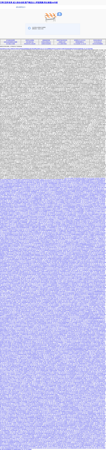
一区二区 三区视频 (94, 353)
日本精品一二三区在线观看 (9, 290)
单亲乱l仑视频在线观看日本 (94, 214)
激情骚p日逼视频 (23, 418)
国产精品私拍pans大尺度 (90, 309)
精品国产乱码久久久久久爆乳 (25, 337)
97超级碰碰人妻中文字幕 (28, 371)
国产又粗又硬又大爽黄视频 (38, 180)
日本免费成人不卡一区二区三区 (21, 241)
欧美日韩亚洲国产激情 (96, 262)
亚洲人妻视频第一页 (77, 221)
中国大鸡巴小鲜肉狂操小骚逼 (34, 281)
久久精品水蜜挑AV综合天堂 (19, 310)
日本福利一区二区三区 (100, 202)
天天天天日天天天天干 (83, 225)
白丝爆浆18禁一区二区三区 (52, 322)
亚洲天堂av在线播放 (30, 40)
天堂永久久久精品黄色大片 (52, 421)
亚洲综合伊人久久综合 (94, 347)
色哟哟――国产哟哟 (65, 313)
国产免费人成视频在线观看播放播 (23, 311)
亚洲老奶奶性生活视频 (11, 434)
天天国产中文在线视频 (57, 196)
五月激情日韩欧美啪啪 (15, 269)
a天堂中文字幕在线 (51, 222)
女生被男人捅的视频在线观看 (95, 270)
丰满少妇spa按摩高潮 (28, 237)
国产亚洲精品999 (68, 192)
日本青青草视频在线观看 (29, 246)
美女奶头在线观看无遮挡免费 (28, 254)
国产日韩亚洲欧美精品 (31, 301)
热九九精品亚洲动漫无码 (100, 335)
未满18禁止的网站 (8, 423)
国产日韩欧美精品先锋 (85, 253)
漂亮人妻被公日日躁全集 (59, 369)
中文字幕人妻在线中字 (63, 321)
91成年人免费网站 (96, 445)
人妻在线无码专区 (99, 354)
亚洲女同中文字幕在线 (35, 210)
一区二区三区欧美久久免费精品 (83, 341)
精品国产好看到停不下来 (91, 369)
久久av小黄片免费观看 (101, 196)
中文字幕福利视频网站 (61, 323)
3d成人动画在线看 (61, 239)
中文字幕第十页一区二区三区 (38, 350)
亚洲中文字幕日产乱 (93, 307)
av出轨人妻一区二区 (92, 263)
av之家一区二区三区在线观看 (53, 188)
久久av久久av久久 (99, 212)
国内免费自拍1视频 (35, 401)
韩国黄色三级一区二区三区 (42, 182)
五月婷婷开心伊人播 (34, 395)
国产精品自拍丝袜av (45, 265)
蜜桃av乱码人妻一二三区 (12, 194)
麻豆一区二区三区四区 (25, 382)
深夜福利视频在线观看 (26, 350)
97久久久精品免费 (41, 338)
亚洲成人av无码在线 (27, 349)
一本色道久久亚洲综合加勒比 (18, 423)
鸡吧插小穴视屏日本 (36, 202)
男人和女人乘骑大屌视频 (60, 390)
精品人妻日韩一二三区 (24, 303)
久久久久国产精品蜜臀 (29, 423)
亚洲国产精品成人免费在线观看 (55, 234)
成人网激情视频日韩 (95, 421)
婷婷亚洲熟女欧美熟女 (82, 327)
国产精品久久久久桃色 (80, 343)
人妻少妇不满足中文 (50, 334)
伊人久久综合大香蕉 (22, 319)
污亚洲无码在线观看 (83, 263)
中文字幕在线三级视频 (84, 182)
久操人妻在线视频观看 (9, 234)
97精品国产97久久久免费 (62, 385)
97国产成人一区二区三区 (50, 402)
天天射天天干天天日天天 (26, 437)
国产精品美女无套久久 (42, 262)
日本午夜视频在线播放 (6, 265)
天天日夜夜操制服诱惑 (60, 435)
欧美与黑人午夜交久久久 (58, 235)
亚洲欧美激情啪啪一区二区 (13, 211)
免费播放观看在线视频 (79, 219)
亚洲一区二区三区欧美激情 (24, 190)
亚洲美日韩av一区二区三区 (59, 373)
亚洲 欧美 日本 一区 (17, 294)
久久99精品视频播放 (26, 293)
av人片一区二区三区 (98, 411)
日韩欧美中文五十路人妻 (71, 203)
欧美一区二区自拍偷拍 (51, 231)
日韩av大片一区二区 (36, 235)
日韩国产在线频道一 (13, 302)
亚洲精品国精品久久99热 (75, 313)
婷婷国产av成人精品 (64, 199)
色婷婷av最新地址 (8, 342)
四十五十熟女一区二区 (43, 318)
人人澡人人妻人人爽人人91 (8, 196)
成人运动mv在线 (51, 179)
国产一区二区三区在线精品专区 (90, 319)
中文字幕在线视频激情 (90, 179)
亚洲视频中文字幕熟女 (11, 271)
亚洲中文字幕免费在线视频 (33, 358)
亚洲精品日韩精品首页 (54, 299)
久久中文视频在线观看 (61, 231)
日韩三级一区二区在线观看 (42, 183)
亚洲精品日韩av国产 (20, 414)
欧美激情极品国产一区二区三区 (94, 225)
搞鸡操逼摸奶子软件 (73, 362)
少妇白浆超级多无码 (77, 255)
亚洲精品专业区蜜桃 (42, 322)
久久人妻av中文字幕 (32, 249)
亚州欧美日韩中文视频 (18, 341)
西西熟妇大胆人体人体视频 (36, 293)
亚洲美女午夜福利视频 (101, 183)
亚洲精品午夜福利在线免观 (49, 398)
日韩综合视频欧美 (9, 287)
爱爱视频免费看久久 (80, 41)
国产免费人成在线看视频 (17, 343)
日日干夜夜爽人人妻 (86, 251)
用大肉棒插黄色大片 (99, 192)
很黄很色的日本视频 (80, 190)
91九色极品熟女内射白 (82, 303)
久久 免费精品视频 (33, 227)
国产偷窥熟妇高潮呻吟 (81, 216)
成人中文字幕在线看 (69, 373)
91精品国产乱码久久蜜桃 (79, 258)
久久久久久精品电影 (89, 295)
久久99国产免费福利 (12, 407)
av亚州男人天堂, (11, 225)
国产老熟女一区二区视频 (94, 422)
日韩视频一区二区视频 (70, 369)
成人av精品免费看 (32, 192)
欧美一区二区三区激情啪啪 (58, 202)
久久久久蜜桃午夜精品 (62, 43)
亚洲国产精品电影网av (80, 227)
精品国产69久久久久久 (47, 208)
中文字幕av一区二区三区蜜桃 (40, 363)
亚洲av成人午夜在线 (52, 444)
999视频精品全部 (92, 235)
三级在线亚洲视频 (5, 394)
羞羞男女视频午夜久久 (31, 182)
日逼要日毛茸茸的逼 (101, 367)
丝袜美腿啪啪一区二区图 (97, 198)
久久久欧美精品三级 (13, 242)
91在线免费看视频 (38, 415)
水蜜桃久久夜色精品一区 (43, 227)
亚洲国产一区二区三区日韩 (60, 254)
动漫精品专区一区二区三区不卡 (34, 242)
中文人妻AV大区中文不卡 (30, 218)
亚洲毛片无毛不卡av (57, 405)
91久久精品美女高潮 (78, 377)
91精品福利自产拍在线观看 (13, 221)
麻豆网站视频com (11, 419)
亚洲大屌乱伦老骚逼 (35, 179)
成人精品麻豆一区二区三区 (21, 299)
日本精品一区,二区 (5, 200)
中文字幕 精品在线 (98, 41)
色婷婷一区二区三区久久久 (25, 335)
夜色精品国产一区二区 (80, 202)
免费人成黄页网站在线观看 (70, 215)
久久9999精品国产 (92, 302)
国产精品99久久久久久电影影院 (48, 325)
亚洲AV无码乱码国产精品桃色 (40, 421)
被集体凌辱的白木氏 (56, 243)
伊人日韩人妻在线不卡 (55, 269)
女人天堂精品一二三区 (73, 218)
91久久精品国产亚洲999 (40, 246)
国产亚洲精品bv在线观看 (29, 315)
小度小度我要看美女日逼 (66, 269)
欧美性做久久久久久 (90, 385)
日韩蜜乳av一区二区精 (72, 358)
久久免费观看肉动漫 (34, 247)
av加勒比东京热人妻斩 (24, 200)
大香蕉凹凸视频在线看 (97, 191)
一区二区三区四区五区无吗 (80, 430)
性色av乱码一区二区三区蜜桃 (37, 311)
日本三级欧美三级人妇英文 (23, 361)
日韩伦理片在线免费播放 (88, 239)
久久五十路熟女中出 (63, 305)
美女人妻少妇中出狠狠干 (32, 359)
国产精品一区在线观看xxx (42, 366)
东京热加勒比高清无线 (91, 243)
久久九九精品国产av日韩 (15, 255)
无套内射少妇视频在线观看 (12, 273)
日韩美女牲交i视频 (7, 345)
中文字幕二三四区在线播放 (42, 184)
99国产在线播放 (3, 303)
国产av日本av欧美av (72, 229)
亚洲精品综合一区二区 (99, 346)
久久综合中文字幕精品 (95, 218)
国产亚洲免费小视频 (34, 226)
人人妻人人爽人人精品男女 (41, 446)
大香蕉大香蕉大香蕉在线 (47, 233)
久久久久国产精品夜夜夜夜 (49, 346)
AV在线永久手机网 (44, 303)
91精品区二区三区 (32, 206)
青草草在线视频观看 (41, 192)
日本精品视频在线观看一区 (76, 238)
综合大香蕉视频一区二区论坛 (17, 246)
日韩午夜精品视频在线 (94, 194)
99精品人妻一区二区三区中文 (22, 214)
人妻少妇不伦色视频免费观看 (84, 218)
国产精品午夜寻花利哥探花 (85, 262)
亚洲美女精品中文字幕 (20, 421)
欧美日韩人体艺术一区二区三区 (6, 425)
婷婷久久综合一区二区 (34, 263)
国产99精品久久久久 (90, 231)
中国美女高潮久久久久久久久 (6, 305)
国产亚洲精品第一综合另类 (33, 269)
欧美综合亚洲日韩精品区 (57, 274)
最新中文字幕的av (47, 195)
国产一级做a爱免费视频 (97, 247)
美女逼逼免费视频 (37, 243)
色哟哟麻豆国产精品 (101, 390)
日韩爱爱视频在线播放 (38, 387)
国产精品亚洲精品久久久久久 (96, 301)
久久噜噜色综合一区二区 (42, 223)
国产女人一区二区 (68, 434)
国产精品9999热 (63, 184)
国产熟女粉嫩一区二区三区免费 (47, 381)
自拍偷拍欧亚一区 (82, 184)
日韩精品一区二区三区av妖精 (17, 258)
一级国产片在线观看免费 (40, 389)
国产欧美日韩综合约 (94, 199)
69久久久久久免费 (51, 211)
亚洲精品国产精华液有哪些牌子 (6, 243)
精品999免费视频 (41, 226)
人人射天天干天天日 (52, 218)
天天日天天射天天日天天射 (94, 257)
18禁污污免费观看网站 (71, 230)
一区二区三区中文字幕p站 (82, 214)
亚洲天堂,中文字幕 (88, 219)
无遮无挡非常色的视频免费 (80, 293)
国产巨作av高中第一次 (58, 245)
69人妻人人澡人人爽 (4, 259)
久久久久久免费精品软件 (59, 219)
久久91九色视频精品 (55, 395)
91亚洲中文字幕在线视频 (70, 202)
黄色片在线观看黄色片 (89, 223)
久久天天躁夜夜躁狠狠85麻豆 (20, 182)
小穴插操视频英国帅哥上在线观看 (37, 386)
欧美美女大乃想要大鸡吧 (49, 254)
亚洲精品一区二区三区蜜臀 (21, 402)
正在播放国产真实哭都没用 (46, 274)
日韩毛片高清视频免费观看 (64, 326)
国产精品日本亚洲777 (38, 425)
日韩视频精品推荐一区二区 (43, 204)
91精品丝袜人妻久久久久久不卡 (64, 410)
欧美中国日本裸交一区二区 (69, 235)
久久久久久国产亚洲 (74, 195)
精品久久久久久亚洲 (45, 273)
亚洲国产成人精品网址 (26, 394)
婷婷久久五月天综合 (77, 394)
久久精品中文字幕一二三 (79, 386)
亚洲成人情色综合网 (100, 273)
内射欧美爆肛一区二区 (93, 237)
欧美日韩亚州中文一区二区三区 (51, 180)
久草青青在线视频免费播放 (33, 241)
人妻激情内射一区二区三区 (77, 269)
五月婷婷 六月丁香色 (90, 354)
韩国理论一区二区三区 (8, 397)
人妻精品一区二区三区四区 (60, 381)
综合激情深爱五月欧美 (92, 362)
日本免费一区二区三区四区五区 (32, 289)
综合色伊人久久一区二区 (84, 271)
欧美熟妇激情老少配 (23, 239)
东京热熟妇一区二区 (4, 314)
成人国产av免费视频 (47, 258)
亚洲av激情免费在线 (89, 286)
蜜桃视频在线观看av (80, 211)
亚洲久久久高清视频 (15, 399)
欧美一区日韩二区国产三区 (97, 409)
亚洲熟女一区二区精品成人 (69, 439)
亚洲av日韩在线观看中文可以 (49, 419)
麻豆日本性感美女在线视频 (95, 345)
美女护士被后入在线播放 (5, 370)
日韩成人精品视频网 (52, 261)
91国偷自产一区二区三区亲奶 (95, 215)
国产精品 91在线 (77, 222)
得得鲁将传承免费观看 (11, 402)
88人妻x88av (23, 431)
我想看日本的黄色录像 (10, 218)
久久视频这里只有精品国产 (37, 196)
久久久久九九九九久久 (74, 317)
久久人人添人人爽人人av (42, 286)
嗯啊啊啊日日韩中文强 (11, 289)
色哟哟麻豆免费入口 (55, 285)
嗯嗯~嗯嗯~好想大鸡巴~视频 (43, 249)
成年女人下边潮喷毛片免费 (64, 180)
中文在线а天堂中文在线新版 (31, 262)
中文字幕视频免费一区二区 (53, 212)
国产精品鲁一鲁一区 (12, 188)
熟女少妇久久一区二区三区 (97, 210)
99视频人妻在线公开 (65, 238)
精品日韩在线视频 (49, 397)
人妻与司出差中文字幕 (80, 330)
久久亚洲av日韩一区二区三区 (65, 247)
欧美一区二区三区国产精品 (39, 253)
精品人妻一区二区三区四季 (17, 390)
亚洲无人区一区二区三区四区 (15, 274)
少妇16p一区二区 (61, 327)
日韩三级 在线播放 (79, 191)
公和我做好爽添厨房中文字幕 (85, 429)
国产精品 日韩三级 (49, 338)
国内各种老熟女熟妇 (73, 225)
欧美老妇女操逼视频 (54, 426)
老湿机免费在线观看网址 (14, 259)
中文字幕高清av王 (59, 389)
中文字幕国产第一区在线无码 (15, 394)
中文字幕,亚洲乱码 (73, 249)
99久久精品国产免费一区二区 (75, 283)
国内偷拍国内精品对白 (37, 203)
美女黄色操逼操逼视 (78, 418)
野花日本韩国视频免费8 (36, 233)
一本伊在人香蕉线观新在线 (51, 226)
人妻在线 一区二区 (44, 179)
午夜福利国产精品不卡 (89, 425)
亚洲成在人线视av (5, 180)
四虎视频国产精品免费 (9, 318)
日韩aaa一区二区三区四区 (23, 430)
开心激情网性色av (85, 194)
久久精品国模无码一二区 (5, 202)
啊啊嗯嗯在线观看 (93, 297)
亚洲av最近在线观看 (77, 421)
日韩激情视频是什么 (53, 227)
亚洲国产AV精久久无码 (80, 385)
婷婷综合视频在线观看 (59, 434)
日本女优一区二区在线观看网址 (93, 355)
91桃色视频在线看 (12, 383)
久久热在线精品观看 (91, 303)
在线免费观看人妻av (59, 179)
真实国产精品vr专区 (14, 249)
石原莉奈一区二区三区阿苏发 (26, 180)
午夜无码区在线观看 (87, 337)
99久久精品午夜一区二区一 (29, 186)
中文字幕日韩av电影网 (62, 186)
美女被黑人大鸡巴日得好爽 (91, 184)
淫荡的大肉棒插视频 (36, 307)
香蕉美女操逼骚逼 (45, 242)
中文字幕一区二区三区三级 (38, 375)
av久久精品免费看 (80, 210)
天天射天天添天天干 (86, 238)
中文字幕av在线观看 (71, 254)
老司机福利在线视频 (15, 245)
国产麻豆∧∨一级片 (32, 257)
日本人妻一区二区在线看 (38, 245)
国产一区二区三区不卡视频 (38, 394)
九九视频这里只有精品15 (16, 179)
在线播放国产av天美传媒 (24, 226)
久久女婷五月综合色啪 (10, 362)
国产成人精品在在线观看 (46, 243)
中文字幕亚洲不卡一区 (90, 202)
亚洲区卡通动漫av (28, 196)
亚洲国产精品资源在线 (23, 273)
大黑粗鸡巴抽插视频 (19, 225)
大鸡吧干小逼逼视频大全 (20, 306)
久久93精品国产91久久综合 (53, 221)
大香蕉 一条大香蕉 (15, 370)
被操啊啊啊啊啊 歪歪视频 (50, 230)
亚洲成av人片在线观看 (89, 234)
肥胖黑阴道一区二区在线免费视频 (44, 301)
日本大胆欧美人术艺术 (45, 297)
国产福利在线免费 (22, 359)
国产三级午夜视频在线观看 (16, 202)
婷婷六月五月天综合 (35, 234)
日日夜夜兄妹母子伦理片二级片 (65, 212)
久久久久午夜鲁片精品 (39, 291)
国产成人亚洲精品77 (62, 270)
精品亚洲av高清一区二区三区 (31, 414)
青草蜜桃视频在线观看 (39, 255)
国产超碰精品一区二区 (20, 223)
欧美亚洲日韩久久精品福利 (29, 43)
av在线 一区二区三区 (42, 222)
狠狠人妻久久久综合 (80, 223)
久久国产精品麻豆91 (4, 184)
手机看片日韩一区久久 (82, 325)
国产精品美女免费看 (50, 434)
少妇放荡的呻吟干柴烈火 (82, 366)
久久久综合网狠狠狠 (80, 233)
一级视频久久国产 (62, 41)
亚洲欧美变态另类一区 (72, 261)
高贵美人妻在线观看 (11, 297)
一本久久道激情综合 (11, 374)
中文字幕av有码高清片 (49, 399)
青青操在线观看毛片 (65, 195)
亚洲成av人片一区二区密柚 (12, 226)
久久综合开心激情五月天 (73, 422)
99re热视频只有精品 (64, 263)
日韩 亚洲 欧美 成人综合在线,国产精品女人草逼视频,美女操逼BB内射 (29, 2)
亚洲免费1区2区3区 (93, 182)
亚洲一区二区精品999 (79, 290)
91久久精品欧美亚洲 (66, 204)
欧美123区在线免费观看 (23, 194)
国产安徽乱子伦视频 (10, 43)
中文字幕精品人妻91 (11, 414)
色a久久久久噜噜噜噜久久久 (77, 204)
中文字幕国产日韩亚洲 (59, 278)
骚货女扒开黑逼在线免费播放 (61, 423)
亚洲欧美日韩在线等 (48, 196)
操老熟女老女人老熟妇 (86, 419)
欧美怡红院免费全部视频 (24, 263)
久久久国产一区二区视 (22, 314)
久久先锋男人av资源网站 (12, 222)
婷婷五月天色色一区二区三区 (72, 390)
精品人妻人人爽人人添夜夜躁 (20, 301)
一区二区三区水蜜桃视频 (43, 250)
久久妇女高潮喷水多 (49, 310)
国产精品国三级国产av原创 (95, 222)
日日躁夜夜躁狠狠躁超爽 (91, 323)
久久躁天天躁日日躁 (48, 330)
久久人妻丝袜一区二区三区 (47, 377)
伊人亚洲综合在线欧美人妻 (90, 211)
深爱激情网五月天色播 (100, 285)
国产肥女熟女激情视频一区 (17, 295)
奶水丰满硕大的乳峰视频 (5, 293)
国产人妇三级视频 (20, 317)
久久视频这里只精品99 (90, 330)
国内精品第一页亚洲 (35, 274)
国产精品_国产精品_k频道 (98, 187)
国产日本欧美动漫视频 (99, 385)
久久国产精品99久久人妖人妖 (37, 337)
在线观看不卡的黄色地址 (76, 274)
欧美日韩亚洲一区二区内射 (83, 249)
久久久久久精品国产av (26, 198)
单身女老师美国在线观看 (74, 311)
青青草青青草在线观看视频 (35, 426)
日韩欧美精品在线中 (62, 182)
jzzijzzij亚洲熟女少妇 (28, 215)
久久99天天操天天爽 (36, 265)
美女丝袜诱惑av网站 (94, 315)
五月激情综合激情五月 (44, 190)
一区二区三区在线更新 (6, 285)
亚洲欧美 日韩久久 (39, 195)
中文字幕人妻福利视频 (61, 246)
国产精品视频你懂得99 (9, 257)
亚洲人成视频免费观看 (81, 363)
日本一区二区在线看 (88, 204)
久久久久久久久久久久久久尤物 (39, 215)
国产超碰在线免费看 (10, 40)
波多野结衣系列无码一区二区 (98, 274)
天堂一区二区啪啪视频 (66, 243)
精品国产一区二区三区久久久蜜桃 (85, 322)
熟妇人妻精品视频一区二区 (22, 271)
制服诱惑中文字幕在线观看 (15, 251)
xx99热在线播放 (100, 373)
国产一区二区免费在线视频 (47, 235)
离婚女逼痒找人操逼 (56, 238)
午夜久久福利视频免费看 (34, 271)
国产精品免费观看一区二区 (86, 188)
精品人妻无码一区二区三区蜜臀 (48, 445)
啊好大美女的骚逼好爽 (100, 282)
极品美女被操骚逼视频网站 (64, 322)
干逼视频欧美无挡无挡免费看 (48, 266)
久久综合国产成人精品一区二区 (27, 365)
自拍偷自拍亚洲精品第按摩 (59, 331)
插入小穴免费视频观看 (7, 315)
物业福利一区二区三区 (22, 358)
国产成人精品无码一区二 (40, 434)
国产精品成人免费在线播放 (5, 203)
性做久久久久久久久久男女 (93, 366)
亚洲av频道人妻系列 (67, 266)
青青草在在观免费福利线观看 (69, 206)
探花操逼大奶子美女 (23, 267)
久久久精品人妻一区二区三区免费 (41, 326)
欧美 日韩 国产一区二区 (92, 278)
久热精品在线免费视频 (97, 221)
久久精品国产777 (35, 294)
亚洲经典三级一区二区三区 (49, 403)
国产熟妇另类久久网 (70, 381)
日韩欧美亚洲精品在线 (64, 407)
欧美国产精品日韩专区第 (62, 40)
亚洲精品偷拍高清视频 (80, 179)
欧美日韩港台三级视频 (89, 393)
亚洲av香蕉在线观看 (71, 190)
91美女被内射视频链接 (21, 411)
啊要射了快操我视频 (95, 361)
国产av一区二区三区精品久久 (88, 192)
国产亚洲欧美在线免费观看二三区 (27, 259)
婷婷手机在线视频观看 (56, 415)
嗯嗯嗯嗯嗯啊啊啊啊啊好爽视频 (79, 349)
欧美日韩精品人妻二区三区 (10, 379)
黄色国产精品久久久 (8, 341)
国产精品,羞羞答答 (86, 226)
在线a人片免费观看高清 (49, 337)
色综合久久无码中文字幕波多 (90, 183)
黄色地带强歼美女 (33, 334)
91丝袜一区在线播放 (57, 386)
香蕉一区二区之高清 (51, 214)
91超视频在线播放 (31, 402)
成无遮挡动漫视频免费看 (71, 367)
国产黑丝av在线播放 (55, 199)
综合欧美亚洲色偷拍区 (81, 423)
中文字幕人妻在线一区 (53, 326)
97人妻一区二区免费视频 (53, 305)
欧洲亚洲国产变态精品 (31, 286)
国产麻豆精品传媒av (101, 278)
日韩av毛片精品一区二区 (59, 198)
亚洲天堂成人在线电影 (84, 289)
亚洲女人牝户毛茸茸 (55, 311)
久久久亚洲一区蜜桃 (73, 303)
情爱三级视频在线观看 (100, 254)
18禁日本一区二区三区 (20, 419)
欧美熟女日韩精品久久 (46, 41)
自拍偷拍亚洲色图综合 (76, 410)
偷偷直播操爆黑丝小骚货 (73, 207)
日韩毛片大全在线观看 (61, 309)
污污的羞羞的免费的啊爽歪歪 (38, 349)
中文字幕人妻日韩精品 (23, 281)
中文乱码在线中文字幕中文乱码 (68, 379)
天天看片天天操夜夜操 (15, 212)
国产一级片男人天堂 (30, 310)
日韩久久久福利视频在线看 (43, 299)
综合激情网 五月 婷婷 (60, 214)
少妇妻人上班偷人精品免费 (93, 325)
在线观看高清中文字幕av (87, 187)
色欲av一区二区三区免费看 (47, 202)
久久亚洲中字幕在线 (33, 347)
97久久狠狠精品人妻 (17, 270)
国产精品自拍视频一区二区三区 (89, 273)
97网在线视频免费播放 (53, 183)
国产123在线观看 (72, 208)
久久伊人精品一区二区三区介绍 (50, 387)
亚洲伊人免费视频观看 (22, 222)
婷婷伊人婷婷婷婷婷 (46, 293)
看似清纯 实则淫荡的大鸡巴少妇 (12, 239)
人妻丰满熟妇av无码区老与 (53, 303)
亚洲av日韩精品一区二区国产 (56, 281)
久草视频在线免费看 (12, 231)
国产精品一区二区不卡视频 (18, 253)
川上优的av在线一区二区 (79, 241)
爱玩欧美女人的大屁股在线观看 (73, 342)
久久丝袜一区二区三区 (33, 194)
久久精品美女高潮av (26, 270)
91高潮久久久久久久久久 (81, 186)
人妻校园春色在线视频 (71, 335)
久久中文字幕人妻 (77, 194)
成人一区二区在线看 (39, 238)
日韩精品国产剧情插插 (16, 365)
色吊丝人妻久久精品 (71, 186)
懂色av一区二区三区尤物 (69, 179)
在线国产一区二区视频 (94, 271)
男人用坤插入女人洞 (63, 216)
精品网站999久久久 (12, 199)
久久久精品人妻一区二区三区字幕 (43, 431)
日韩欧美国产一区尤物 (35, 270)
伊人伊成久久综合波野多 (90, 227)
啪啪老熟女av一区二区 (69, 393)
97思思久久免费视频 (71, 191)
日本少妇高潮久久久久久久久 (65, 277)
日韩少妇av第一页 (91, 254)
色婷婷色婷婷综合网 (60, 215)
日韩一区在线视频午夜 (70, 402)
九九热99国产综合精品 (40, 373)
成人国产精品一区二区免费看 (42, 327)
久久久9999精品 (25, 305)
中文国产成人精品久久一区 (11, 363)
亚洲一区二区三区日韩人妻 (86, 326)
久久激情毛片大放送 (13, 319)
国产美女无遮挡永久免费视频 (47, 341)
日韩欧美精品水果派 (5, 405)
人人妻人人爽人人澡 (71, 363)
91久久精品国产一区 (60, 295)
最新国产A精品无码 (49, 349)
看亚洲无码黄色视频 (5, 438)
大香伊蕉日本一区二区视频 (42, 261)
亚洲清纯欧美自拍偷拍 (57, 289)
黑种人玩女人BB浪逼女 (5, 281)
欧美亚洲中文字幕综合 (35, 282)
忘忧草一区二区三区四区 (84, 199)
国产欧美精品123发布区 (13, 210)
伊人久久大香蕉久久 (44, 409)
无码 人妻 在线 (52, 294)
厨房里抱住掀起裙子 (24, 221)
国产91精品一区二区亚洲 (70, 346)
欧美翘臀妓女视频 (65, 225)
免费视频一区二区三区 (60, 398)
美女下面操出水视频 (97, 299)
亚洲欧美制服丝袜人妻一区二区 (9, 311)
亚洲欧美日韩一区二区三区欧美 (23, 266)
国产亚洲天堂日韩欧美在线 (67, 194)
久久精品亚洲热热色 (66, 289)
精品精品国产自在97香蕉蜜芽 (7, 207)
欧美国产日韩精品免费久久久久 (78, 277)
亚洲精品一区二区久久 (4, 283)
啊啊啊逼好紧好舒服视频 (79, 196)
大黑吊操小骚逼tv (68, 438)
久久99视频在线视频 (40, 229)
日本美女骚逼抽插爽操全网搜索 (38, 295)
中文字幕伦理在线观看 (32, 219)
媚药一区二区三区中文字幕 (96, 253)
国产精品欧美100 (32, 184)
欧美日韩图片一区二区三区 (48, 198)
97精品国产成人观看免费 (43, 194)
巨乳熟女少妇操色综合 (80, 346)
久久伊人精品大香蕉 (42, 212)
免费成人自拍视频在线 (36, 437)
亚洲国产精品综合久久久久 (79, 295)
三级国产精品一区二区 (13, 369)
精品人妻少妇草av (11, 373)
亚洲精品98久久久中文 (73, 431)
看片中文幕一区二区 (57, 349)
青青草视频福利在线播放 (36, 198)
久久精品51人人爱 (55, 216)
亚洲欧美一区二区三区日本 (28, 238)
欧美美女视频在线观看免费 (93, 395)
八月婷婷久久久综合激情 (76, 301)
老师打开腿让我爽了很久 (98, 250)
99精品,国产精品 (16, 378)
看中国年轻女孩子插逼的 (48, 335)
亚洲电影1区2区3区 (8, 238)
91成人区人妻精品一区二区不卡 (6, 237)
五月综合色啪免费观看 (8, 215)
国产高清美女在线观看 (25, 191)
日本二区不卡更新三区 (17, 238)
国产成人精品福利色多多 (76, 306)
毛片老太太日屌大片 (35, 187)
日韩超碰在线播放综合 (17, 387)
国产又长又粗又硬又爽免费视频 (36, 405)
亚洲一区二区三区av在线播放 (10, 422)
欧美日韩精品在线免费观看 (48, 390)
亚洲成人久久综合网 (62, 257)
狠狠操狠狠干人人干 (62, 342)
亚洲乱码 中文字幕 (78, 405)
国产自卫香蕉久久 (58, 351)
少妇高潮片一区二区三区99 (55, 313)
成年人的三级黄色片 (24, 285)
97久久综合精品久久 (78, 281)
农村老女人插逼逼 (75, 243)
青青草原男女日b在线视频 (32, 204)
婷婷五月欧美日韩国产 (16, 203)
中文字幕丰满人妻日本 (33, 305)
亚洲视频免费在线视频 (49, 245)
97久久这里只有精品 (61, 282)
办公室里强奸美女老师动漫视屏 (65, 299)
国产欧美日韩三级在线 (99, 208)
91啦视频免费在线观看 (99, 234)
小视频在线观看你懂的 (97, 281)
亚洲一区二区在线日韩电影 (69, 375)
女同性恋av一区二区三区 (26, 294)
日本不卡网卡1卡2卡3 (76, 247)
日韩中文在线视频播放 (56, 361)
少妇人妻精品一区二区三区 (63, 362)
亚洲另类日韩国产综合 (59, 237)
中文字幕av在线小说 (62, 190)
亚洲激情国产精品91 (64, 414)
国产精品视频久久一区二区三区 (79, 242)
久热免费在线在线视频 (62, 261)
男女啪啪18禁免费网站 (33, 212)
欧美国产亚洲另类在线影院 (33, 409)
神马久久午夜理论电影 (43, 305)
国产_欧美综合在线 (55, 271)
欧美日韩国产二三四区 (15, 191)
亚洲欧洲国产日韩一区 (45, 307)
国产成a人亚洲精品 (27, 278)
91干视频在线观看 (60, 267)
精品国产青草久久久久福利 (22, 409)
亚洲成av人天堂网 (62, 233)
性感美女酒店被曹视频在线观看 (22, 227)
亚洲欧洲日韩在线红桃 (89, 444)
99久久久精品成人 (30, 425)
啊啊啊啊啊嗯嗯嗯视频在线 (87, 245)
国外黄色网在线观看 (43, 333)
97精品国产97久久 (90, 242)
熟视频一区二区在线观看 (29, 258)
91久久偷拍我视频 (85, 314)
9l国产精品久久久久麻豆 (27, 398)
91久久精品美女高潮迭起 (90, 196)
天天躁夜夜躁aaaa (5, 309)
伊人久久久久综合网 (98, 223)
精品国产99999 (14, 429)
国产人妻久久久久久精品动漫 (42, 186)
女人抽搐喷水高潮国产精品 (45, 271)
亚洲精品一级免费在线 (91, 267)
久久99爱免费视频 (91, 195)
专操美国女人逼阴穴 (44, 294)
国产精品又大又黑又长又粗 (64, 279)
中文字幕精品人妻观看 (90, 229)
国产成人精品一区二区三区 (98, 188)
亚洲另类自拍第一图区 (18, 278)
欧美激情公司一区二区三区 (79, 40)
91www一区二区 (69, 239)
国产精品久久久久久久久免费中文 (16, 338)
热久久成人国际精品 (101, 200)
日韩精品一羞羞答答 (75, 289)
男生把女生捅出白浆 (97, 40)
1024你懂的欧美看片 (53, 190)
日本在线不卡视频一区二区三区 (88, 285)
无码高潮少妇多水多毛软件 (63, 302)
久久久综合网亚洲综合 (77, 441)
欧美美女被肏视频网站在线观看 (10, 41)
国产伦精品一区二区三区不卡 (28, 291)
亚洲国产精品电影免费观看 (67, 307)
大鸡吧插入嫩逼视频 (15, 347)
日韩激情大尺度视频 (13, 314)
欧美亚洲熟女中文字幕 (49, 375)
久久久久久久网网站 (37, 277)
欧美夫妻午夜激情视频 (82, 339)
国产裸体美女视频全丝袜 (37, 343)
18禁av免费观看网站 (57, 357)
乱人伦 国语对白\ (34, 329)
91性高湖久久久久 (73, 414)
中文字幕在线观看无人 (43, 374)
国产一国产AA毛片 (12, 266)
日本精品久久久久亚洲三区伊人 (59, 371)
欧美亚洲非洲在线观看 (26, 274)
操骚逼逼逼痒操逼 (46, 40)
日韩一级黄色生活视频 (91, 186)
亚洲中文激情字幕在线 (76, 245)
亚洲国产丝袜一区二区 (23, 242)
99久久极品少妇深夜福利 (45, 378)
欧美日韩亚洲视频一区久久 (7, 277)
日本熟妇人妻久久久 (71, 270)
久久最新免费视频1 (80, 208)
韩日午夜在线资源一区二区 (93, 339)
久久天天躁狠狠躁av (63, 395)
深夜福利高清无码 (69, 222)
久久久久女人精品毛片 (71, 355)
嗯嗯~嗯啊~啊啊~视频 (31, 366)
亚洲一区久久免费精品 (91, 203)
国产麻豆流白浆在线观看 (73, 391)
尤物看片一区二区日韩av (78, 239)
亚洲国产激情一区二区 (89, 208)
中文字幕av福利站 (54, 314)
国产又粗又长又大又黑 (25, 313)
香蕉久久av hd (93, 180)
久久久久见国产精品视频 (45, 441)
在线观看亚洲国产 (68, 198)
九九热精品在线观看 (90, 346)
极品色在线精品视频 (7, 233)
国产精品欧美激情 (8, 206)
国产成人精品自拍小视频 (30, 427)
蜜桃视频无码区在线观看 (62, 429)
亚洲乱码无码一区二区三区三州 (17, 229)
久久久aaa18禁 (47, 306)
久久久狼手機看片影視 (61, 230)
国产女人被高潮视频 (22, 429)
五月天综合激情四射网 (52, 283)
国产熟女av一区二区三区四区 (20, 204)
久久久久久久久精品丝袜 (50, 422)
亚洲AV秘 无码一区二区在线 (18, 195)
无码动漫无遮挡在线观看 (54, 251)
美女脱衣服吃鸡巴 (5, 242)
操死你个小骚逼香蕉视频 (38, 398)
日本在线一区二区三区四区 (75, 251)
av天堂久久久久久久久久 (48, 191)
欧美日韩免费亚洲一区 (88, 381)
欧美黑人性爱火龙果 (5, 353)
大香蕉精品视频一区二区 (63, 370)
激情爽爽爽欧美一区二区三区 (37, 191)
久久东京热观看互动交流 (71, 214)
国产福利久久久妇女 (53, 327)
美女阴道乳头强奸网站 (76, 250)
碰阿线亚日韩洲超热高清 (86, 247)
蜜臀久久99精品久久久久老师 (87, 410)
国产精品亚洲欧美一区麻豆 (18, 367)
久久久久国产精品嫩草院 (54, 287)
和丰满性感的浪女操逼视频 (14, 279)
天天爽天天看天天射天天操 (27, 331)
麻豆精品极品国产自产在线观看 (55, 250)
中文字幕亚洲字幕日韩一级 (68, 196)
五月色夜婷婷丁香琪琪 (73, 199)
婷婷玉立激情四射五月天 (43, 329)
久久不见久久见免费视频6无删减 (35, 199)
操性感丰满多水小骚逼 (31, 323)
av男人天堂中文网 (72, 216)
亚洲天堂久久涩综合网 (69, 200)
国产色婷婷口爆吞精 (4, 274)
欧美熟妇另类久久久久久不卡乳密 (22, 325)
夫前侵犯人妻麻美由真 (40, 369)
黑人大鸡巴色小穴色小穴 (62, 366)
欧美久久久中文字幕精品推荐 (55, 194)
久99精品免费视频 (14, 281)
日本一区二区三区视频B (26, 449)
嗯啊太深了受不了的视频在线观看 (22, 413)
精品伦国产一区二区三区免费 (59, 203)
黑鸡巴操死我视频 (40, 321)
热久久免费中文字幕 (68, 298)
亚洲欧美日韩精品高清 (83, 391)
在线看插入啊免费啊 (51, 215)
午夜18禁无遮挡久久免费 (78, 178)
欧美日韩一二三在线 (44, 270)
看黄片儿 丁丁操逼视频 (35, 378)
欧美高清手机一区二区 (28, 243)
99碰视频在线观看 (82, 243)
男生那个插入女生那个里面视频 (36, 361)
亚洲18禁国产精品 (30, 41)
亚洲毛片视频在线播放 (89, 386)
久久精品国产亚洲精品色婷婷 (82, 215)
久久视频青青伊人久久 (75, 259)
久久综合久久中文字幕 (75, 318)
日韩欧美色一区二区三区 (16, 331)
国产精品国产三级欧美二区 (92, 430)
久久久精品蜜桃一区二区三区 (80, 43)
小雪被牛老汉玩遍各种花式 (62, 218)
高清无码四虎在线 (20, 188)
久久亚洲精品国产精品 (55, 273)
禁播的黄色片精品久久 (4, 255)
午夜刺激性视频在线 (7, 398)
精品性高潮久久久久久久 (67, 297)
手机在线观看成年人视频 (87, 198)
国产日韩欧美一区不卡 (9, 261)
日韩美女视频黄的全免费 (99, 266)
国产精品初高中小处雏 (73, 263)
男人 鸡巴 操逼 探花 (43, 214)
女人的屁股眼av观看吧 (6, 246)
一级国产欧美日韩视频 (32, 222)
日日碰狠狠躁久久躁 (9, 298)
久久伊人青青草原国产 (27, 381)
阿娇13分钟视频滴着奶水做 (17, 326)
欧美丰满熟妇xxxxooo (29, 207)
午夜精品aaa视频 (30, 379)
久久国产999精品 (76, 299)
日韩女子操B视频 (85, 297)
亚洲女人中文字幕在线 (60, 350)
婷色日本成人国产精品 (88, 377)
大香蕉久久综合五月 (69, 219)
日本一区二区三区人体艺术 (50, 229)
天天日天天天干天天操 (89, 291)
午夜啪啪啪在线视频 (85, 180)
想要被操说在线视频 (81, 231)
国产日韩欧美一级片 (85, 222)
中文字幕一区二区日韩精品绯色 (82, 230)
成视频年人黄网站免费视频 (93, 357)
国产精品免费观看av (59, 334)
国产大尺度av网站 (25, 251)
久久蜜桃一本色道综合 (11, 286)
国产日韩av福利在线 (73, 339)
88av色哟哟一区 (54, 301)
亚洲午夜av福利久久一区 (14, 275)
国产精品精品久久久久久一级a (60, 397)
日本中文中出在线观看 (33, 211)
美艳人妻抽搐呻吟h (86, 255)
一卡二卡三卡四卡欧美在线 (73, 429)
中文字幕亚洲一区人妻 (19, 196)
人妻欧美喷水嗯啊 (14, 190)
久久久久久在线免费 (79, 381)
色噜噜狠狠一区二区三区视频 (86, 299)
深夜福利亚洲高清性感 (99, 444)
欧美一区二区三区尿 (8, 327)
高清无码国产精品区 (77, 187)
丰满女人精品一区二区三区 (80, 365)
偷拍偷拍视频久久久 (58, 206)
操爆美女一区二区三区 (34, 407)
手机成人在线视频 (23, 250)
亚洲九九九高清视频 (49, 290)
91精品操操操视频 (94, 255)
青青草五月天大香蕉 (47, 275)
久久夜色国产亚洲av (79, 433)
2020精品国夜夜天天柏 (46, 339)
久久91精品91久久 (83, 311)
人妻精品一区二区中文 (33, 221)
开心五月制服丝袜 (88, 210)
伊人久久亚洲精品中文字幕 (53, 184)
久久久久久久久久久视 (81, 203)
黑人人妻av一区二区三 (6, 429)
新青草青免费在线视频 (57, 259)
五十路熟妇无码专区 (54, 277)
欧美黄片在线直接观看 (81, 282)
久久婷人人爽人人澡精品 (15, 431)
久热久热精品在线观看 (6, 179)
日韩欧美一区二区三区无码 (69, 389)
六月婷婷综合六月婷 (29, 403)
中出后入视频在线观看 (35, 313)
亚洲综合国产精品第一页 (53, 247)
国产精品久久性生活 (100, 303)
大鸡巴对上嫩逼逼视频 (14, 200)
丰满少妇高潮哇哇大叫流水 (22, 231)
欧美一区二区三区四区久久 (11, 216)
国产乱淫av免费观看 (6, 229)
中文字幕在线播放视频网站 (58, 192)
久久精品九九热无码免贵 (88, 407)
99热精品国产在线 (29, 363)
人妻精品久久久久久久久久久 (26, 245)
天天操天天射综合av (25, 385)
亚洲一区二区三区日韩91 (80, 389)
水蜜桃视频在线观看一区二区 (39, 397)
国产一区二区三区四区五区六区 (21, 257)
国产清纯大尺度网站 (47, 415)
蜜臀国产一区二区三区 (90, 350)
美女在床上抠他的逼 (17, 350)
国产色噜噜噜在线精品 (16, 449)
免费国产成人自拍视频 (26, 377)
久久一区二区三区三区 (54, 249)
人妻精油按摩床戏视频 (61, 374)
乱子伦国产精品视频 (35, 190)
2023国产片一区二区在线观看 (69, 343)
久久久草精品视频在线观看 (9, 186)
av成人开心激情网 (81, 354)
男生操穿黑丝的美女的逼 (38, 317)
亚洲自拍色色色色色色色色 (81, 254)
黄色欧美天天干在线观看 (45, 319)
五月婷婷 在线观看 (11, 413)
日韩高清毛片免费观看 (70, 290)
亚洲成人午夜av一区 (6, 381)
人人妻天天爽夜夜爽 (99, 246)
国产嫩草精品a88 (76, 294)
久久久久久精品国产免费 (16, 293)
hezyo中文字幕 (65, 339)
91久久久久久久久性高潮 (50, 267)
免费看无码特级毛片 (58, 399)
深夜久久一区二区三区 (55, 407)
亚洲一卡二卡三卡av (64, 303)
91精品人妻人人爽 (101, 442)
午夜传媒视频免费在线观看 (12, 417)
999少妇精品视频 (85, 283)
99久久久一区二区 (18, 208)
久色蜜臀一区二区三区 (87, 378)
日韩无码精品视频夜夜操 (67, 310)
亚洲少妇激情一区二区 (9, 375)
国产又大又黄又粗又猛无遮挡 (35, 273)
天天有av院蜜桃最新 (68, 187)
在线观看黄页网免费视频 (14, 441)
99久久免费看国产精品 (70, 223)
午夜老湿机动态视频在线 (99, 190)
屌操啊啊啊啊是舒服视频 (83, 257)
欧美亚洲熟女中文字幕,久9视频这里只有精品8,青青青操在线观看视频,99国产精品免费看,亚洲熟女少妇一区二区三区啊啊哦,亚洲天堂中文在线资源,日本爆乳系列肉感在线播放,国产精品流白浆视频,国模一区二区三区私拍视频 (46, 48)
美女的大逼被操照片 (50, 369)
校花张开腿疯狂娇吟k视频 (36, 335)
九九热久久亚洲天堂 (52, 186)
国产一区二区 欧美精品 (35, 382)
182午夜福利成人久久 (52, 410)
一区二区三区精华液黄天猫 (49, 423)
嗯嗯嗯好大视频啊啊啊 (49, 237)
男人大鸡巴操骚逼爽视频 (67, 349)
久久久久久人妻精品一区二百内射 (66, 241)
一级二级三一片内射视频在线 (82, 270)
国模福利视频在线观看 (14, 351)
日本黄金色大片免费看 (60, 294)
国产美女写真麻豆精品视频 (48, 343)
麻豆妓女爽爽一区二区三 (34, 430)
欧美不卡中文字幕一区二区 (41, 218)
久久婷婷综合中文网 (11, 323)
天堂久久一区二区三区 (41, 206)
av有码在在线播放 (53, 282)
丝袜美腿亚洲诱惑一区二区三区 (44, 216)
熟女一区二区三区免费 (31, 183)
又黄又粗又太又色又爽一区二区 (6, 182)
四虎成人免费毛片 (55, 241)
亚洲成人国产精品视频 (72, 417)
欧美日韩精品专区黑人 (73, 302)
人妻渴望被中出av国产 (65, 319)
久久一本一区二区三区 (55, 414)
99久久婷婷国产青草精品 (67, 242)
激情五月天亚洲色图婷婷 (20, 290)
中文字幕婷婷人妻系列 (71, 309)
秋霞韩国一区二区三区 (26, 342)
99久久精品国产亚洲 (91, 282)
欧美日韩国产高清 (79, 206)
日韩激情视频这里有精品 (68, 258)
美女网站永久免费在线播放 (55, 411)
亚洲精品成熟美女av (81, 246)
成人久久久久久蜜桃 (69, 178)
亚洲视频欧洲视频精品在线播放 (77, 234)
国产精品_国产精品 (27, 234)
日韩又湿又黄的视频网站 (97, 43)
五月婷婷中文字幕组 (42, 219)
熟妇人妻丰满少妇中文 (71, 315)
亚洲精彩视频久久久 (64, 311)
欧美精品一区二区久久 (14, 439)
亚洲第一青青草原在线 (79, 359)
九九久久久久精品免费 (62, 286)
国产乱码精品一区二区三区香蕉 (65, 253)
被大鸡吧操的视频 (90, 293)
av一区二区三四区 (24, 212)
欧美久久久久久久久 (69, 418)
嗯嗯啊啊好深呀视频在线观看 (67, 411)
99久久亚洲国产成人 (44, 313)
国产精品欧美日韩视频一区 (24, 210)
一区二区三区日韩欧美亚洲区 (74, 188)
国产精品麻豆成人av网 (70, 330)
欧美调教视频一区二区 (59, 187)
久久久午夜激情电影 (86, 421)
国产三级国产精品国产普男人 (52, 253)
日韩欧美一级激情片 (63, 188)
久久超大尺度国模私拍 (50, 389)
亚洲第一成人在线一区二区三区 (57, 298)
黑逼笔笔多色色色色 (26, 179)
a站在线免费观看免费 (100, 180)
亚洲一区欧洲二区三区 (9, 208)
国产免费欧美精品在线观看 (78, 310)
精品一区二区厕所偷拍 (11, 227)
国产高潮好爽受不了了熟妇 (18, 315)
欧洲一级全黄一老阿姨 (65, 251)
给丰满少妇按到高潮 (49, 278)
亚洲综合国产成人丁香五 (25, 329)
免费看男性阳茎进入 (54, 306)
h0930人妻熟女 (55, 233)
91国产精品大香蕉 (32, 351)
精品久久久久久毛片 (53, 329)
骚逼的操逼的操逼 (76, 253)
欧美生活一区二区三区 (56, 195)
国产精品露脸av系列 (5, 269)
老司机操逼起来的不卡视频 (88, 415)
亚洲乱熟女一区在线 (34, 385)
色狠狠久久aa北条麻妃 (6, 334)
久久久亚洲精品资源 (24, 441)
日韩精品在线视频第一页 (95, 329)
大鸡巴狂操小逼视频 (92, 367)
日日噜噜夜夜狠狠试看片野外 (60, 191)
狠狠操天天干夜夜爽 (69, 331)
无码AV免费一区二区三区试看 (77, 319)
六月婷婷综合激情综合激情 (14, 386)
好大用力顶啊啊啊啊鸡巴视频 (87, 313)
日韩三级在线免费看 (24, 184)
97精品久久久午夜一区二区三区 (75, 273)
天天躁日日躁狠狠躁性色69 (35, 266)
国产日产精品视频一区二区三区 (26, 275)
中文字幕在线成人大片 (33, 214)
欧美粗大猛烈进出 (60, 438)
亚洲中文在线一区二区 (25, 279)
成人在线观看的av (87, 361)
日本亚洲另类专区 (85, 301)
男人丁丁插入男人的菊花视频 (25, 353)
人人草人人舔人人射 (7, 291)
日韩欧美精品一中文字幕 (60, 222)
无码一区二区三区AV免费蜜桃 (29, 230)
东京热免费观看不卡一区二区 (22, 192)
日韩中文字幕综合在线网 (6, 367)
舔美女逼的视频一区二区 (29, 195)
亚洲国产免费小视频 (60, 346)
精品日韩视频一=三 (39, 225)
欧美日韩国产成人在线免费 (11, 346)
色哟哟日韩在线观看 (17, 305)
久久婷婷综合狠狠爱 (91, 338)
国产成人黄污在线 (69, 294)
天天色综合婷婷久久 (14, 263)
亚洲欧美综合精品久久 (22, 406)
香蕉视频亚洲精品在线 (10, 306)
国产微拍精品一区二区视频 (58, 275)
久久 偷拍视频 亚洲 (88, 191)
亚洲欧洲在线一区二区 (39, 254)
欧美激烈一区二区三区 (64, 354)
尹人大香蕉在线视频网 (74, 353)
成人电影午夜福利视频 (48, 225)
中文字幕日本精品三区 (72, 286)
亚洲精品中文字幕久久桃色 (64, 314)
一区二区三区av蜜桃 (47, 259)
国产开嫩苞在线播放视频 (23, 216)
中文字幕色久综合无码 (34, 370)
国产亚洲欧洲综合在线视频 (86, 318)
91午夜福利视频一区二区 (90, 277)
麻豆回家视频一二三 (97, 377)
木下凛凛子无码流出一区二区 (88, 403)
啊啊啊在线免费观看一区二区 (10, 187)
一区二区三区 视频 (40, 290)
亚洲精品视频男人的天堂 (56, 293)
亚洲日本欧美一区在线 (85, 259)
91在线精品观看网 (53, 265)
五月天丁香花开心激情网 (69, 278)
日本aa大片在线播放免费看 (64, 318)
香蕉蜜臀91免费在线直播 (84, 422)
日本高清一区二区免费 (58, 375)
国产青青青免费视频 (64, 262)
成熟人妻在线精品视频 (81, 335)
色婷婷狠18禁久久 (88, 359)
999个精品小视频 (17, 254)
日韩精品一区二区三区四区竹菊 (38, 278)
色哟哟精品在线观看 (7, 195)
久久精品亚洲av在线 (18, 298)
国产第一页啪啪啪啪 (51, 347)
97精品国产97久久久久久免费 (79, 298)
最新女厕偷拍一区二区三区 (59, 290)
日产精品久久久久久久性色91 (23, 407)
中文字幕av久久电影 (17, 287)
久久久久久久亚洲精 (42, 283)
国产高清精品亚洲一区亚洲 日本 (19, 183)
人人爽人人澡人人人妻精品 (89, 212)
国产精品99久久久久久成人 (57, 210)
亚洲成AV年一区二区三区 (72, 184)
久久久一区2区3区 (102, 358)
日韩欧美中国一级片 (66, 250)
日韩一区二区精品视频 (30, 355)
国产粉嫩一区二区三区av (99, 410)
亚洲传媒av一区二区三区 (37, 298)
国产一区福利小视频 (100, 311)
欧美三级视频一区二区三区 (56, 297)
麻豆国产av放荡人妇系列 (14, 184)
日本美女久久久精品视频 (14, 180)
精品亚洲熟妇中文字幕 (52, 182)
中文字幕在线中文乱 (24, 211)
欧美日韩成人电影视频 (40, 230)
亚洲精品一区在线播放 (33, 231)
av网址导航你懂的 (10, 254)
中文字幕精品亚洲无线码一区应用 (92, 374)
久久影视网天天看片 (90, 365)
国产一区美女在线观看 (18, 339)
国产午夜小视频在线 (45, 281)
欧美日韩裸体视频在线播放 (87, 287)
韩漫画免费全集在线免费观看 (6, 198)
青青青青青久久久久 (10, 219)
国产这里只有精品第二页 (75, 314)
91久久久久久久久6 (101, 399)
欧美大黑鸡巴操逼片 (89, 190)
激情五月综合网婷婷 (45, 353)
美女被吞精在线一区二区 (30, 188)
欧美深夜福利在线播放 (80, 387)
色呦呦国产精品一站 (36, 353)
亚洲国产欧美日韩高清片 (21, 322)
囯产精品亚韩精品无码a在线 (71, 327)
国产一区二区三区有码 (34, 303)
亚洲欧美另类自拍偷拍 (7, 418)
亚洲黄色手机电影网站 (46, 43)
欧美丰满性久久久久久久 (76, 287)
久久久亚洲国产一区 (94, 289)
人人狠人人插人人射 (46, 199)
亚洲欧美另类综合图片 (95, 251)
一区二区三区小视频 (79, 445)
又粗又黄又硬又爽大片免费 (97, 331)
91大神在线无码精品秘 (17, 291)
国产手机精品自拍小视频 (33, 239)
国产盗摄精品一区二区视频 (17, 357)
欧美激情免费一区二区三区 (5, 427)
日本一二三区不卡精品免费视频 (23, 187)
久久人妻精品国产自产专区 (90, 290)
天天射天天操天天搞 (18, 375)
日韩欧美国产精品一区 (87, 274)
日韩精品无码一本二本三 (62, 207)
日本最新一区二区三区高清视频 (85, 207)
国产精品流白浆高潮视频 (15, 283)
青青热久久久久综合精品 (31, 261)
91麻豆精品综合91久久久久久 (42, 410)
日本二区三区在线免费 (36, 377)
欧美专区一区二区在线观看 (90, 200)
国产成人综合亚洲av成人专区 (61, 325)
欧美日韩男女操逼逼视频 (51, 385)
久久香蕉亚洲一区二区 (99, 386)
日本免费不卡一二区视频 (62, 229)
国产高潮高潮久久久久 (37, 208)
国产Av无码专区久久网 (87, 434)
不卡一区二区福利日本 (64, 249)
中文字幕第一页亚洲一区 (27, 203)
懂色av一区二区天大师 (43, 247)
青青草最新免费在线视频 (75, 180)
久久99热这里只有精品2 (77, 192)
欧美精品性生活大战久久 (58, 341)
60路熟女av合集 (42, 200)
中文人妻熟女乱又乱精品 (41, 188)
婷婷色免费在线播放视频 (93, 321)
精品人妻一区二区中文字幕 (46, 439)
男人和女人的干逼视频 (62, 417)
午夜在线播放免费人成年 (5, 212)
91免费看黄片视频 (25, 334)
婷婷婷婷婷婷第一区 (88, 265)
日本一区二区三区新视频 (15, 382)
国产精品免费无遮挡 (11, 409)
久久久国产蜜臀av (57, 225)
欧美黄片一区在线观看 (90, 439)
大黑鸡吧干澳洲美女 (4, 279)
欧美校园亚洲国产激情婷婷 (40, 207)
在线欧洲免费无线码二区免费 (46, 289)
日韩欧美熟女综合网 (24, 333)
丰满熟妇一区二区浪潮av (18, 215)
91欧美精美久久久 (12, 214)
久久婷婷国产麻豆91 (50, 200)
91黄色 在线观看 (10, 241)
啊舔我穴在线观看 (56, 208)
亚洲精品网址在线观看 (83, 317)
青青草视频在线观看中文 (29, 225)
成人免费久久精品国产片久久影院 (84, 448)
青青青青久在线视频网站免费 (92, 298)
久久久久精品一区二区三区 (55, 242)
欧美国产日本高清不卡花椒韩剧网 (47, 187)
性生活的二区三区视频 (62, 437)
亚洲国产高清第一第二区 (79, 200)
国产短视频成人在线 (17, 307)
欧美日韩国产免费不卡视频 (22, 199)
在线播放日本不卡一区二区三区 (30, 338)
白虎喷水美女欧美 (71, 333)
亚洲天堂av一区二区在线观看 (92, 261)
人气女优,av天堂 (48, 192)
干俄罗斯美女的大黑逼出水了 (7, 204)
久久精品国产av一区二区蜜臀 (21, 219)
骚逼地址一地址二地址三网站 (53, 262)
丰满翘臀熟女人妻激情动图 (94, 317)
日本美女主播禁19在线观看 (20, 362)
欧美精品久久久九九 (93, 249)
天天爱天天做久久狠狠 (21, 286)
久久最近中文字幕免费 (39, 310)
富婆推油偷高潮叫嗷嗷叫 (27, 208)
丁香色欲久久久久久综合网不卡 (20, 327)
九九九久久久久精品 (17, 198)
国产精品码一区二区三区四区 (73, 182)
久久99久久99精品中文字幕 (77, 183)
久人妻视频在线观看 (30, 434)
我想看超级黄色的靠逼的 (92, 349)
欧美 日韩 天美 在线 (9, 310)
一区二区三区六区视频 (24, 247)
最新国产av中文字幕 (73, 354)
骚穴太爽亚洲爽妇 (50, 219)
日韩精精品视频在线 (48, 433)
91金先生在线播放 (7, 245)
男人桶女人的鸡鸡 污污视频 (80, 278)
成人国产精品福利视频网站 (78, 266)
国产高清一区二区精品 (14, 309)
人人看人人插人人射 (38, 379)
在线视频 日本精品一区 (87, 221)
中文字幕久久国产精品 (11, 192)
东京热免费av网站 (53, 302)
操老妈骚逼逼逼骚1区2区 (48, 379)
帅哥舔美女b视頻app (53, 270)
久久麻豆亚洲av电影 (40, 309)
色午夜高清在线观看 (14, 267)
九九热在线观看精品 (100, 334)
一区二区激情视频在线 (90, 246)
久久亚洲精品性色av (68, 255)
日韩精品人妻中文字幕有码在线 (33, 411)
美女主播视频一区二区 (84, 397)
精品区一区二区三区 (66, 234)
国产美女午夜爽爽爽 (43, 211)
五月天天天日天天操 (41, 257)
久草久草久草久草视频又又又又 (80, 442)
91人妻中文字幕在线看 (83, 302)
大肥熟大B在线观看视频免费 (76, 378)
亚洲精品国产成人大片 (27, 235)
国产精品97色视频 (39, 258)
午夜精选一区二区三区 (94, 230)
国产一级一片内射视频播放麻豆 (75, 226)
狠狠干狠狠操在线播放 (70, 227)
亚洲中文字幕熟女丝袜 (15, 385)
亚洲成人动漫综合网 (47, 238)
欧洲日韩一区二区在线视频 (15, 401)
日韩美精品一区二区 (38, 331)
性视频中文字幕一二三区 (19, 318)
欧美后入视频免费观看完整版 (24, 302)
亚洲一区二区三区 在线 (89, 178)
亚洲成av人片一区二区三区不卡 (64, 183)
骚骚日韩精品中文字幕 (27, 202)
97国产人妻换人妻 (57, 379)
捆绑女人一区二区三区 (17, 377)
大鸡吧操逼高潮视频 (33, 216)
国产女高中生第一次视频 (72, 323)
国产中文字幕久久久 (39, 346)
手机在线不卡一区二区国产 (26, 277)
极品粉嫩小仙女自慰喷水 (31, 223)
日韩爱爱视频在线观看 (87, 426)
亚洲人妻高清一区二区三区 (89, 269)
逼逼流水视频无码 (52, 374)
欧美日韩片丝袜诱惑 (18, 234)
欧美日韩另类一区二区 (72, 325)
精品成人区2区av (83, 294)
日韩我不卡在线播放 (31, 431)
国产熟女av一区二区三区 (19, 355)
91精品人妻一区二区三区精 (78, 275)
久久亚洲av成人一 (98, 295)
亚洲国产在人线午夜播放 (72, 257)
